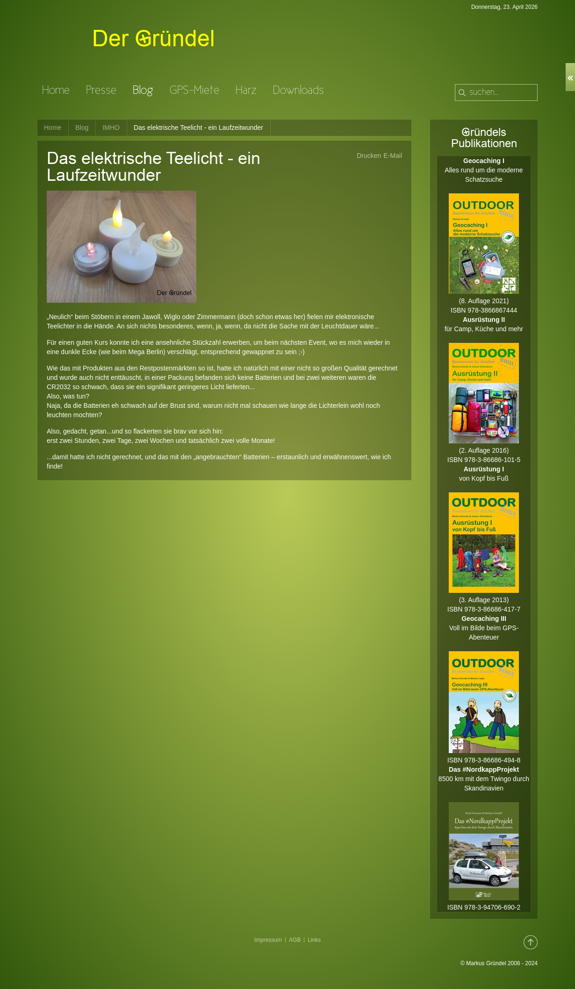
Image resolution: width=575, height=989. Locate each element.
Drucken (369, 155)
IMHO (111, 127)
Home (52, 127)
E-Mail (392, 155)
